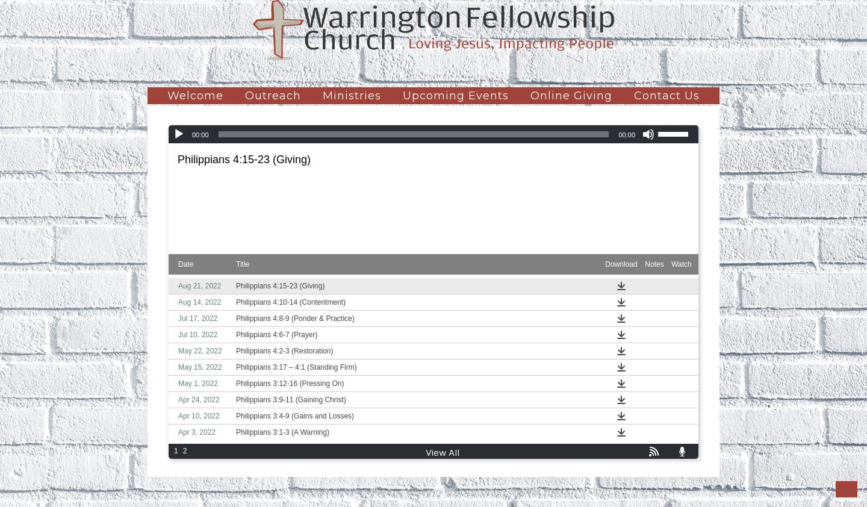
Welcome (195, 95)
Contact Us (667, 95)
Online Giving (571, 95)
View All (442, 453)
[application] (433, 134)
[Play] (179, 134)
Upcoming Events (456, 95)
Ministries (352, 95)
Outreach (273, 95)
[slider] (414, 134)
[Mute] (648, 134)
